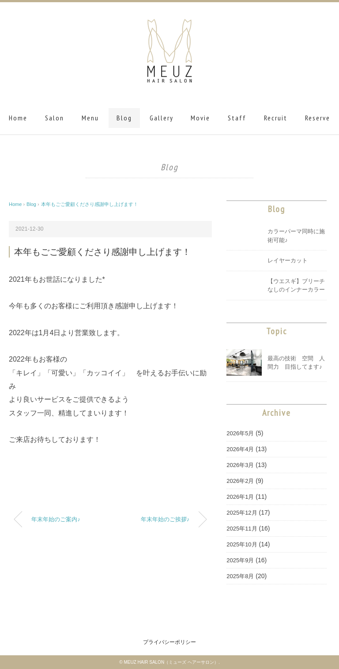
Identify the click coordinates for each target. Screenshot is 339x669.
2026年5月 (240, 433)
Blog (124, 117)
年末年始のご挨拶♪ (165, 519)
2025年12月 (241, 512)
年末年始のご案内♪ (55, 519)
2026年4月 (240, 449)
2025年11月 (241, 528)
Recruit (275, 117)
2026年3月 (240, 465)
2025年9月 (240, 560)
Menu (90, 117)
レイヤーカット (287, 260)
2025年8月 (240, 576)
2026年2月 (240, 481)
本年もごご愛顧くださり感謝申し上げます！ (89, 204)
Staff (237, 117)
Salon (54, 117)
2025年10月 (241, 544)
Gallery (161, 117)
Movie (200, 117)
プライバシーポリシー (169, 642)
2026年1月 (240, 496)
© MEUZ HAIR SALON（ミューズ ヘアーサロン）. (169, 662)
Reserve (317, 117)
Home (18, 117)
